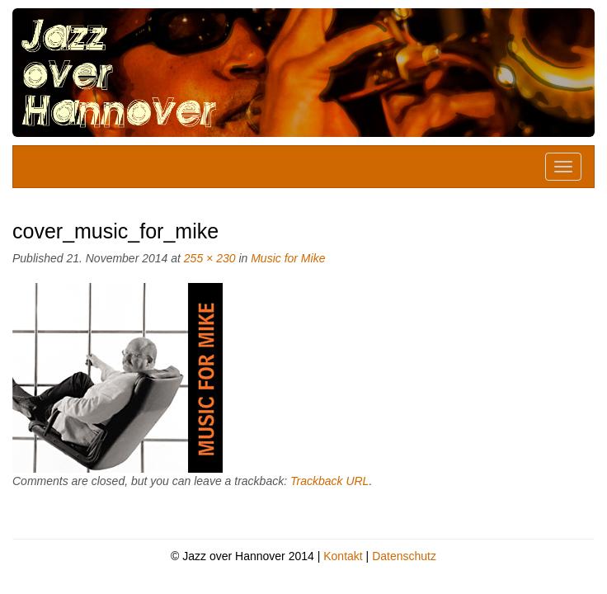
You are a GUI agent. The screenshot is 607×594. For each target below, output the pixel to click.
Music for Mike (288, 258)
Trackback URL (329, 481)
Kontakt (342, 556)
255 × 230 (210, 258)
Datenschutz (404, 556)
